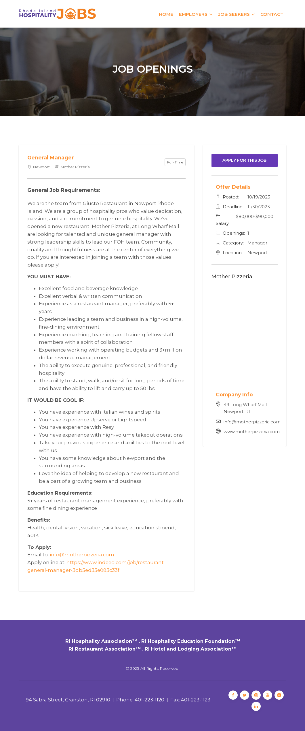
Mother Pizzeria (231, 276)
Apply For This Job (244, 160)
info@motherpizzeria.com (82, 555)
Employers (193, 14)
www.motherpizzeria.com (252, 431)
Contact (271, 14)
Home (166, 14)
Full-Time (175, 162)
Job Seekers (234, 14)
